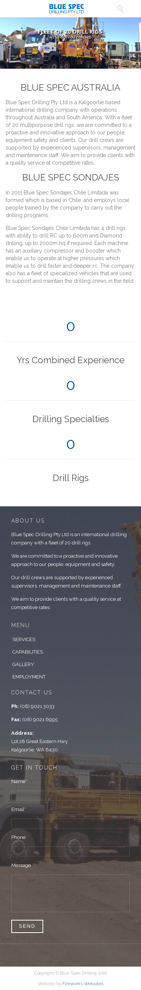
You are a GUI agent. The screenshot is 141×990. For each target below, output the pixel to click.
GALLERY (23, 664)
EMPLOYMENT (28, 677)
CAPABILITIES (27, 652)
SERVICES (23, 639)
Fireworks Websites (82, 983)
